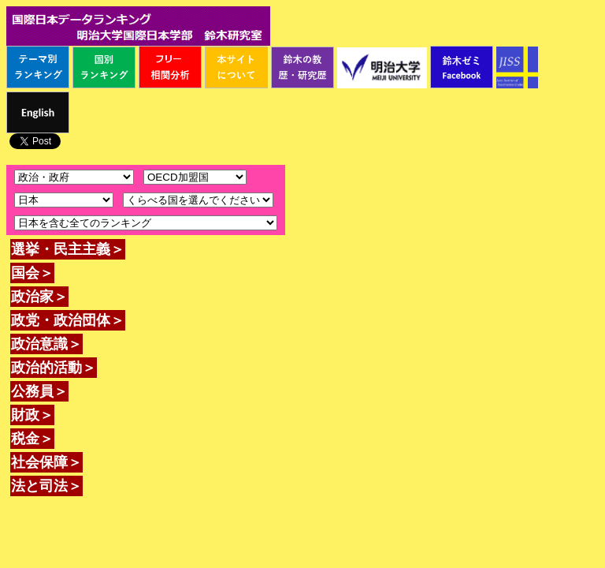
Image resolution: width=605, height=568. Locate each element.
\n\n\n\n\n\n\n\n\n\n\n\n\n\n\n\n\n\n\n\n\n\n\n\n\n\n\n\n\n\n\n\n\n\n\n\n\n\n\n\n (198, 199)
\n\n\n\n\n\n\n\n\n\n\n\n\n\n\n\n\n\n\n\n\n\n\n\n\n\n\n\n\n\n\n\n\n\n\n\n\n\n (63, 199)
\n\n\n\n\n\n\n (195, 177)
